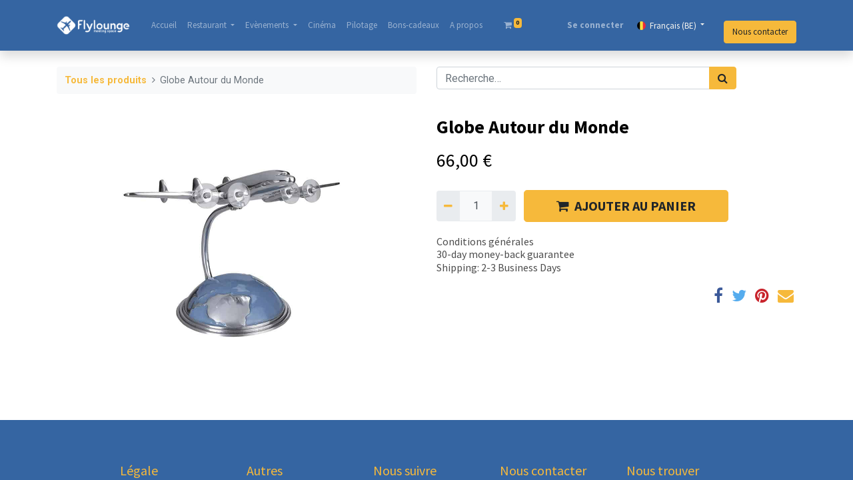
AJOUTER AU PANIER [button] (626, 205)
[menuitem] (164, 25)
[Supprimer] (448, 206)
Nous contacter (760, 31)
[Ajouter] (503, 206)
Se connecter (595, 25)
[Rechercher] (722, 78)
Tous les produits (106, 80)
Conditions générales (485, 241)
